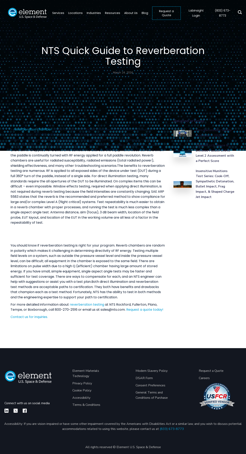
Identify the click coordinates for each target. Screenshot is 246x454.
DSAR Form (144, 378)
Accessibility (81, 398)
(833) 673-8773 (172, 429)
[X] (16, 410)
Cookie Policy (81, 390)
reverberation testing (87, 304)
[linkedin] (6, 410)
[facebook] (25, 410)
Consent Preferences (150, 385)
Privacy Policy (82, 383)
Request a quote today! (144, 309)
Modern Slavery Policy (152, 371)
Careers (204, 378)
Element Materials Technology (85, 373)
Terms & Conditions (86, 405)
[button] (75, 13)
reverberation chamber (33, 129)
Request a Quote (166, 13)
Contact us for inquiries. (29, 317)
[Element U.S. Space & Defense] (28, 379)
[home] (27, 13)
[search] (239, 13)
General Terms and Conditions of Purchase (152, 395)
